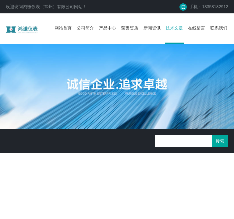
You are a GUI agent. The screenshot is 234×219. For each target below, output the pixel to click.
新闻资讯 (152, 28)
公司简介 (85, 28)
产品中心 (107, 28)
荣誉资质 (129, 28)
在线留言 (196, 28)
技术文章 (174, 28)
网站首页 (63, 28)
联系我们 (218, 28)
